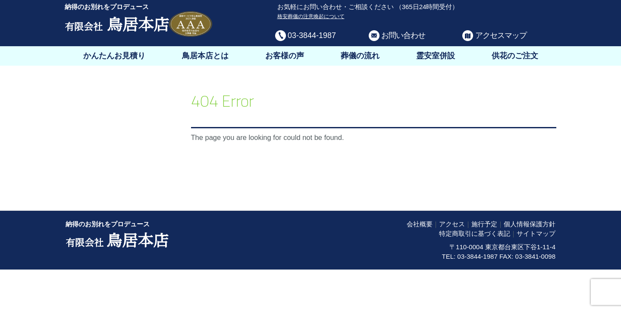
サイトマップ (536, 233)
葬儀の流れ (360, 55)
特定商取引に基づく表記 (474, 233)
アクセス (452, 224)
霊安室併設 (435, 55)
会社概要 (420, 224)
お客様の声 (284, 55)
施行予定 (484, 224)
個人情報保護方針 (529, 224)
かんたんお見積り (114, 55)
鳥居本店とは (205, 55)
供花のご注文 (515, 55)
